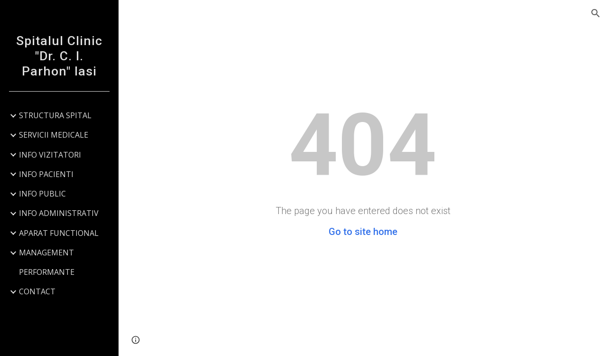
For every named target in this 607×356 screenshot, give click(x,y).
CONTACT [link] (37, 291)
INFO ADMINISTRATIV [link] (59, 213)
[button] (595, 13)
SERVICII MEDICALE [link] (53, 135)
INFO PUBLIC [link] (42, 193)
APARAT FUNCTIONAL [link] (59, 233)
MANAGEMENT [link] (46, 252)
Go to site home (363, 231)
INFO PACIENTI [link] (46, 174)
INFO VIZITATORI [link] (50, 155)
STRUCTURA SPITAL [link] (55, 115)
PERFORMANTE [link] (46, 272)
